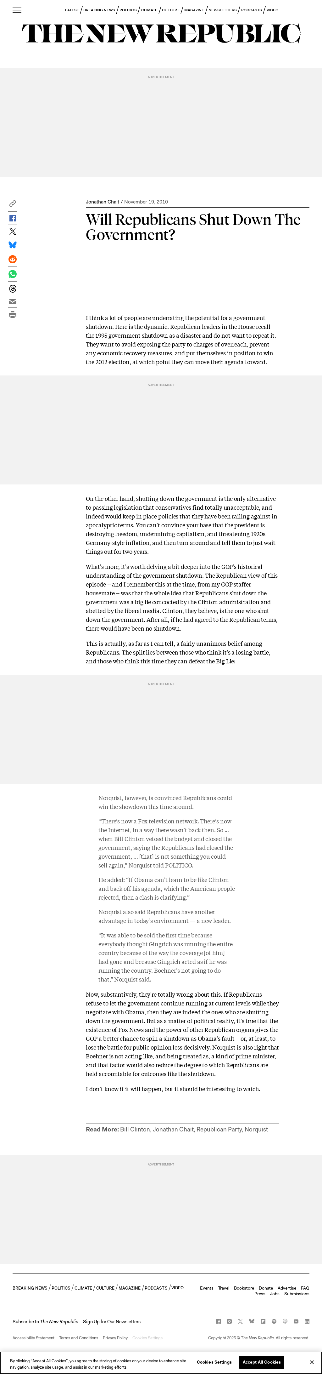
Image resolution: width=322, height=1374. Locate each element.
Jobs (275, 1294)
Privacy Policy (115, 1338)
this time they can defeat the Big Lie (187, 661)
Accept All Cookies (262, 1362)
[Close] (312, 1362)
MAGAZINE (194, 10)
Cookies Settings (147, 1338)
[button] (12, 205)
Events (207, 1288)
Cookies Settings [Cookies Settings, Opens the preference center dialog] (214, 1362)
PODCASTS (251, 10)
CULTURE (171, 10)
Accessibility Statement (33, 1338)
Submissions (296, 1294)
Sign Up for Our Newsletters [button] (112, 1322)
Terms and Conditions (78, 1338)
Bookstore (244, 1288)
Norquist (256, 1129)
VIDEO (272, 10)
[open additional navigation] (17, 10)
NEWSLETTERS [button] (222, 10)
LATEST (72, 10)
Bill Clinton (135, 1129)
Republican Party (219, 1129)
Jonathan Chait (102, 201)
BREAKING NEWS (99, 10)
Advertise (287, 1288)
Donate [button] (266, 1288)
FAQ (305, 1288)
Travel (223, 1288)
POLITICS (128, 10)
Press (259, 1294)
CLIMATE (149, 10)
